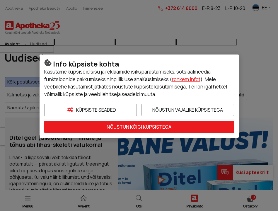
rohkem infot (186, 79)
